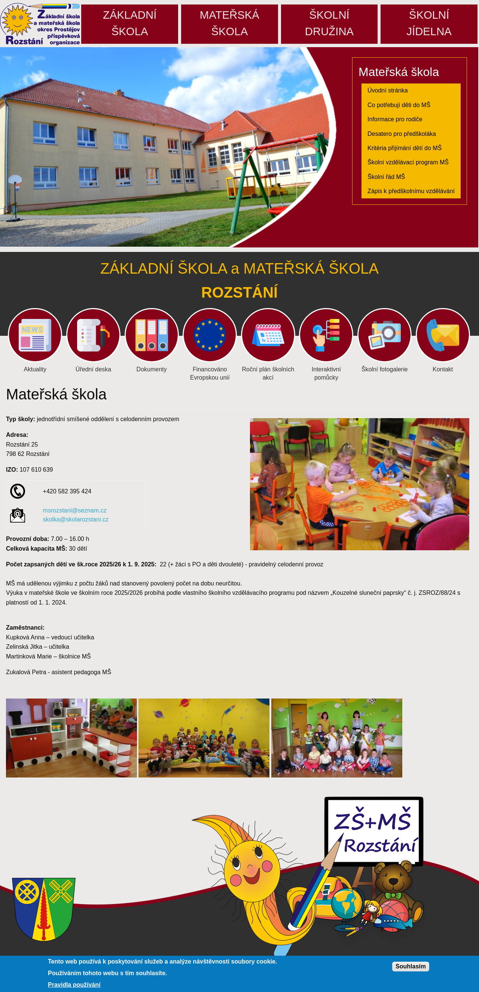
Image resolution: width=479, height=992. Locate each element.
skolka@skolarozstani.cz (76, 519)
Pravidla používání (74, 985)
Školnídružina (329, 23)
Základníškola (129, 23)
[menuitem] (411, 90)
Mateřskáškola (229, 23)
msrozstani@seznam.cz (75, 510)
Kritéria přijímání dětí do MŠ (404, 148)
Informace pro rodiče (394, 119)
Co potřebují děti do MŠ (398, 105)
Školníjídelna (429, 23)
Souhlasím (411, 966)
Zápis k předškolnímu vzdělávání (411, 191)
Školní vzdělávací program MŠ (408, 162)
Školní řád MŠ (386, 177)
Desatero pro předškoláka (401, 134)
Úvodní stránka (387, 90)
